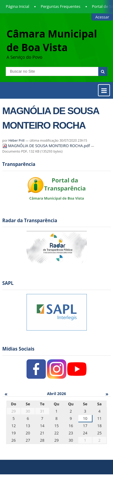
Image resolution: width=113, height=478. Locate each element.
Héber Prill (16, 140)
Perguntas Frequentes (60, 6)
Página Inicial (17, 6)
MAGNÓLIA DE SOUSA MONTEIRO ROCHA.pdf (46, 145)
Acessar (102, 17)
